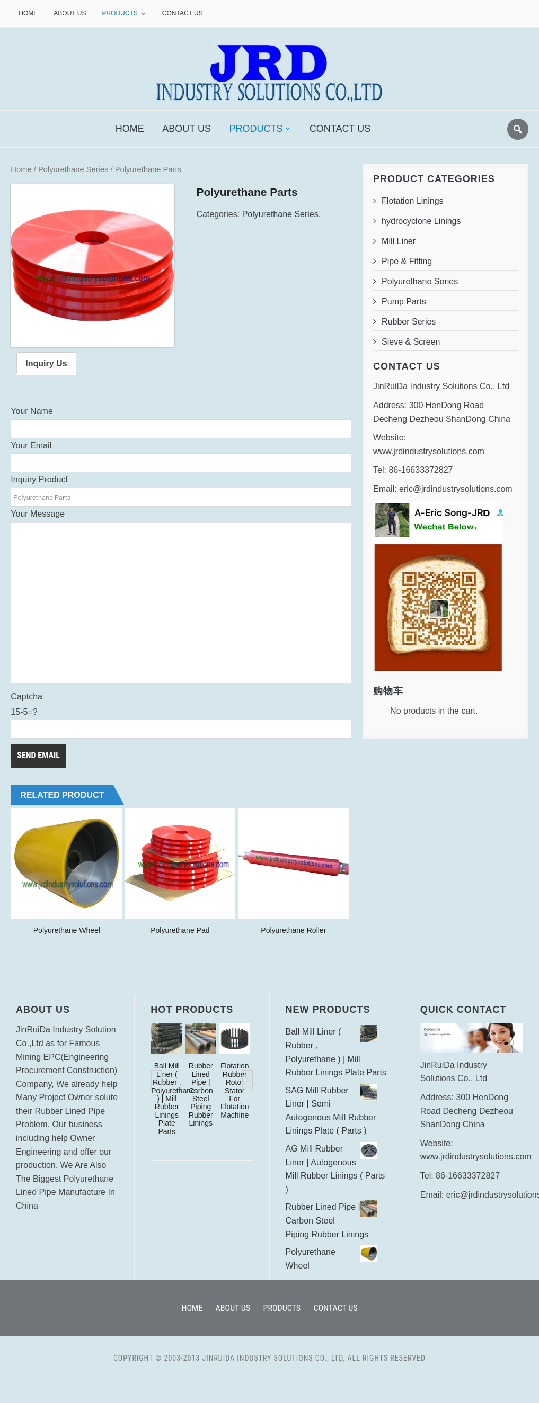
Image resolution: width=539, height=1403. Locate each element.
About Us (70, 13)
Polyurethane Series (73, 169)
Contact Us (182, 13)
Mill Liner (399, 241)
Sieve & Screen (411, 341)
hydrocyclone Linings (421, 221)
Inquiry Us (46, 363)
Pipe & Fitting (407, 261)
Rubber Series (409, 321)
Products (119, 13)
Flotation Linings (413, 200)
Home (28, 13)
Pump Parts (404, 301)
